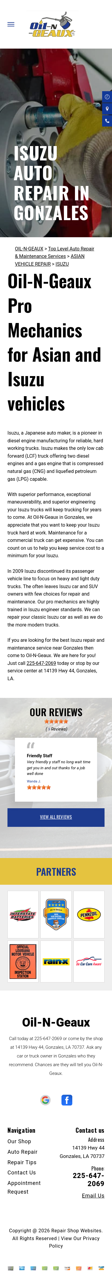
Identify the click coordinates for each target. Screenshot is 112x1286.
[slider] (56, 721)
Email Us (93, 1195)
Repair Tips (22, 1162)
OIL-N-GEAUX (29, 249)
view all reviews (56, 816)
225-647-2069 (41, 663)
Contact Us (21, 1172)
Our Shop (19, 1141)
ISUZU (62, 264)
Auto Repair (22, 1152)
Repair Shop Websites (76, 1231)
